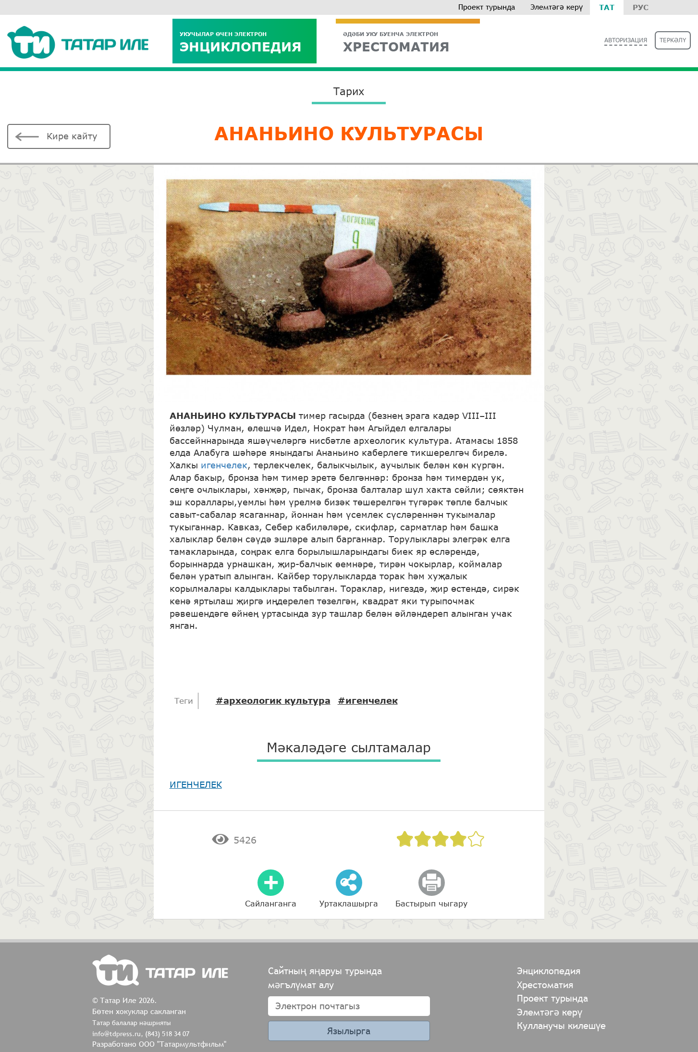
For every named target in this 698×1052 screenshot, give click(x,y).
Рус (641, 7)
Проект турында (486, 7)
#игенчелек (368, 700)
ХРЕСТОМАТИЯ (408, 42)
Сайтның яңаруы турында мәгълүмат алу (325, 977)
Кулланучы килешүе (561, 1025)
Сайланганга (270, 903)
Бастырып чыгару (431, 903)
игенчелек (224, 465)
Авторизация (625, 40)
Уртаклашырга (348, 903)
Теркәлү (673, 40)
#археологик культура (273, 700)
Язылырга (348, 1030)
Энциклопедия (244, 42)
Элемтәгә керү (556, 7)
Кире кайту (72, 136)
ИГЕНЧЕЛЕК (196, 784)
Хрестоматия (545, 984)
